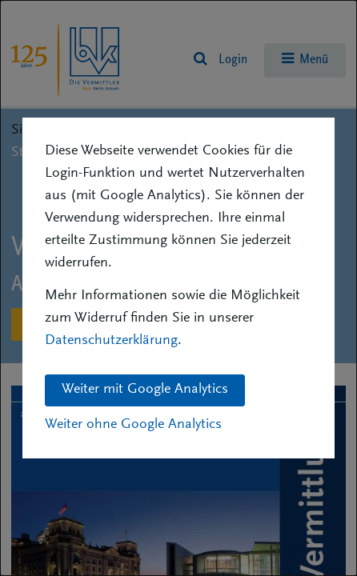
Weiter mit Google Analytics (145, 389)
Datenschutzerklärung (111, 341)
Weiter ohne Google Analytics (133, 425)
